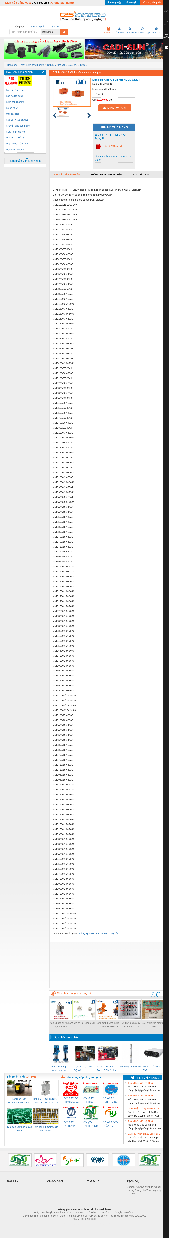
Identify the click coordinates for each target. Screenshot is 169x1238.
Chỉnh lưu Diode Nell (84, 1023)
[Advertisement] (107, 965)
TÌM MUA (93, 1181)
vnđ (111, 99)
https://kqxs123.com (100, 1224)
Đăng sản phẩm (152, 2)
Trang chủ (12, 65)
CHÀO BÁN (55, 1181)
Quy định (166, 22)
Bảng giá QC (166, 35)
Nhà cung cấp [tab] (38, 26)
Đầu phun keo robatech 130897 (154, 1025)
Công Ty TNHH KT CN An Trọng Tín (110, 136)
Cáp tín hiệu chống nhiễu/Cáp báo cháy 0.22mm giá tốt (144, 1108)
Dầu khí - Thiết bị (15, 137)
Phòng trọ (63, 1224)
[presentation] (153, 994)
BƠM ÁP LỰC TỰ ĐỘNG (83, 1068)
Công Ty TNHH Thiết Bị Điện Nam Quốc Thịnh (90, 1124)
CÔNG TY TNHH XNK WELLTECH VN (69, 1124)
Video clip (156, 30)
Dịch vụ (130, 30)
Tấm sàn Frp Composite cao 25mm (45, 1129)
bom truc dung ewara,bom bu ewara (58, 1068)
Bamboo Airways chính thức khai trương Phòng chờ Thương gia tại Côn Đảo (144, 1190)
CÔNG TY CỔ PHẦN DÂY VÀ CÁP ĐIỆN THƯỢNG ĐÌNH (71, 1100)
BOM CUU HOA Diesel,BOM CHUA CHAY (106, 1068)
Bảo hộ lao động (14, 96)
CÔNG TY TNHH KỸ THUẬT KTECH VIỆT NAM (90, 1100)
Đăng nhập (115, 2)
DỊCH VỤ (133, 1181)
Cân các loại (12, 114)
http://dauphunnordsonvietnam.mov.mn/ (113, 158)
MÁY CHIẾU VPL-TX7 (152, 1068)
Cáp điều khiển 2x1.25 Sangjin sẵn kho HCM (144, 1134)
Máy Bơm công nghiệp (32, 65)
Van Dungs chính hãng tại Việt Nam (61, 1025)
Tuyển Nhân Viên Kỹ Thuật (140, 1083)
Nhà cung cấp (142, 30)
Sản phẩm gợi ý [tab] (142, 174)
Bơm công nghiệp (15, 102)
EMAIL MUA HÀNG (114, 108)
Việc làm (108, 30)
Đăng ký (131, 2)
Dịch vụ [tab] (55, 26)
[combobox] (59, 32)
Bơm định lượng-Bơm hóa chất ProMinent (108, 1025)
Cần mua (119, 30)
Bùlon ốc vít (12, 108)
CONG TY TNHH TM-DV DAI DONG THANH (110, 1100)
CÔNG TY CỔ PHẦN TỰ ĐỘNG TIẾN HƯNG (110, 1124)
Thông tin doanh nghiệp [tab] (106, 174)
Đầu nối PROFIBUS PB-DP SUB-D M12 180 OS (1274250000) (45, 1101)
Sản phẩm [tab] (20, 26)
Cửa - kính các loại (15, 131)
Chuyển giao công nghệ (18, 125)
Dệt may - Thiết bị (15, 149)
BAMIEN (13, 1181)
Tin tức (166, 11)
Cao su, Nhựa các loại (17, 119)
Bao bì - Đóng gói (15, 90)
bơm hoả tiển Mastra (130, 1066)
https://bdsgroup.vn (80, 1224)
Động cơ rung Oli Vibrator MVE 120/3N (67, 65)
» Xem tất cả (154, 1083)
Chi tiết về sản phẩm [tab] (67, 174)
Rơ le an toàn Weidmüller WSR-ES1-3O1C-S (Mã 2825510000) (19, 1101)
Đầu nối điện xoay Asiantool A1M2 (130, 1025)
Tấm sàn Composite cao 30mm (19, 1129)
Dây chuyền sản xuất (17, 143)
